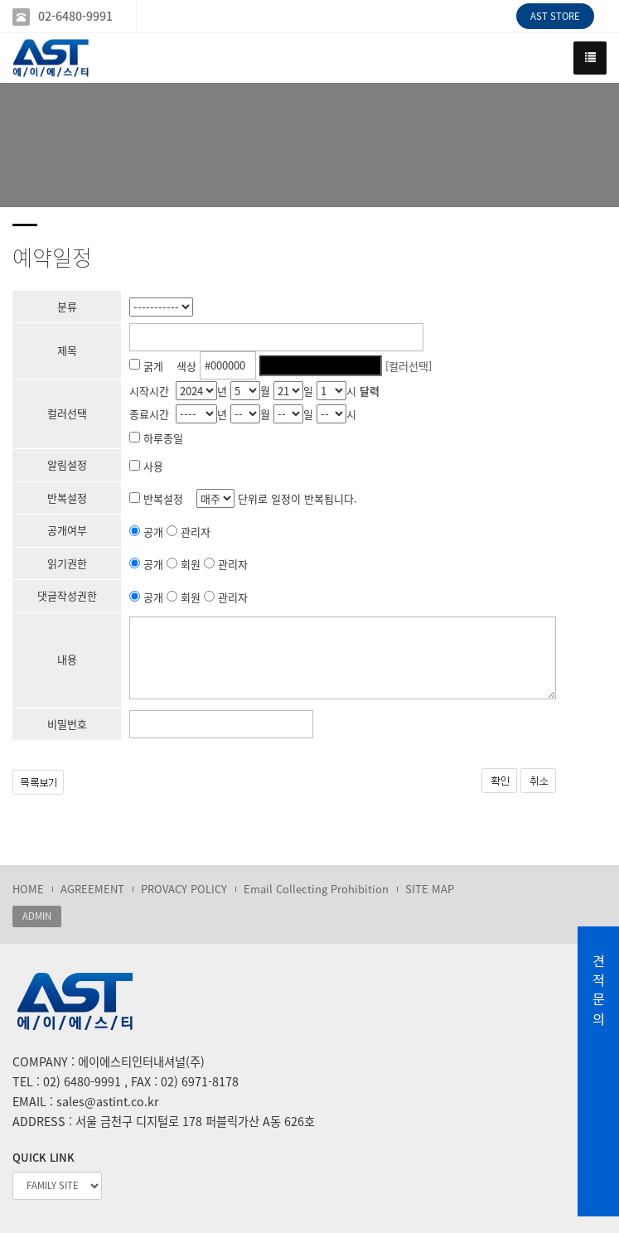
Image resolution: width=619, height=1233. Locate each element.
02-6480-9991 (75, 16)
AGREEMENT (92, 889)
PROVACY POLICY (184, 889)
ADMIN (36, 916)
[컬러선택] (408, 365)
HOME (28, 889)
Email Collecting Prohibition (316, 889)
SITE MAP (429, 889)
